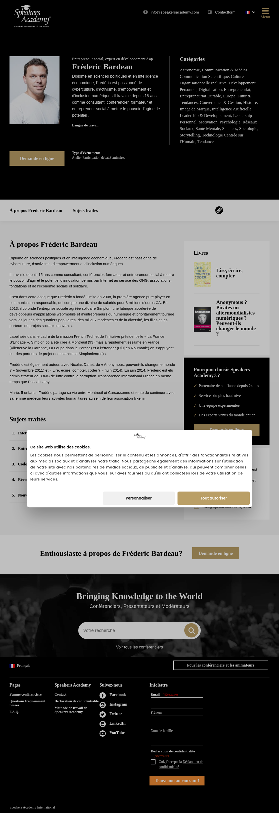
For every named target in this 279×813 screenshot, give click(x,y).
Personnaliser (139, 436)
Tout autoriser (213, 436)
